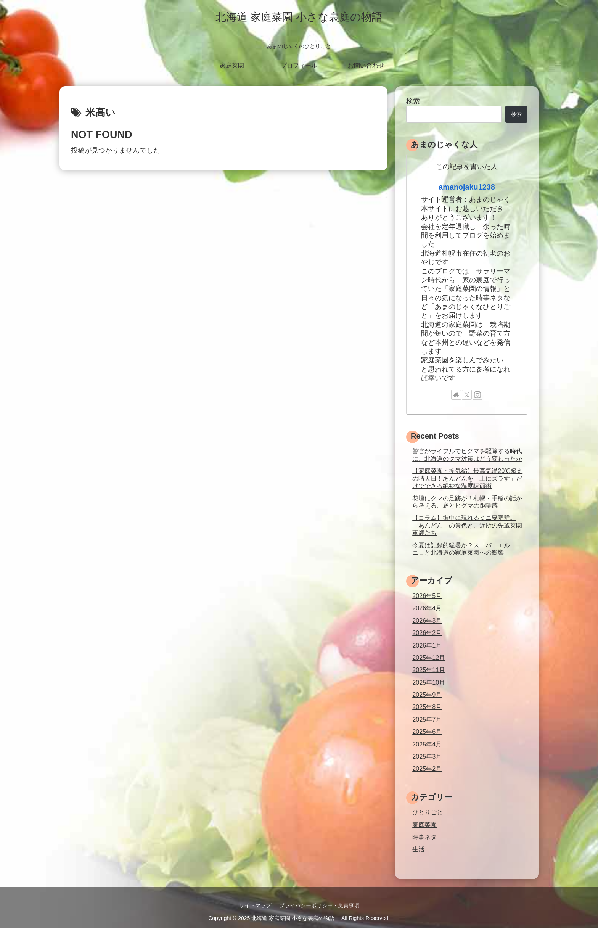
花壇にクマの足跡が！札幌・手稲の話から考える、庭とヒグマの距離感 (467, 502)
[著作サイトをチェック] (456, 395)
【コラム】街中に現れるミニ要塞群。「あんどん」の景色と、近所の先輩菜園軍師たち (467, 525)
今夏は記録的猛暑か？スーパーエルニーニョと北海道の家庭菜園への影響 (467, 549)
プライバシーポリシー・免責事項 (319, 905)
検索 (413, 101)
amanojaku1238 (467, 187)
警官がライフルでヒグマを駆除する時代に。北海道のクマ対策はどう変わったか (467, 454)
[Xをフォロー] (467, 395)
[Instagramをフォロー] (477, 395)
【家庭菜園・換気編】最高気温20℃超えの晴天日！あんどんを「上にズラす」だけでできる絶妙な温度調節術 (467, 478)
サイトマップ (255, 905)
